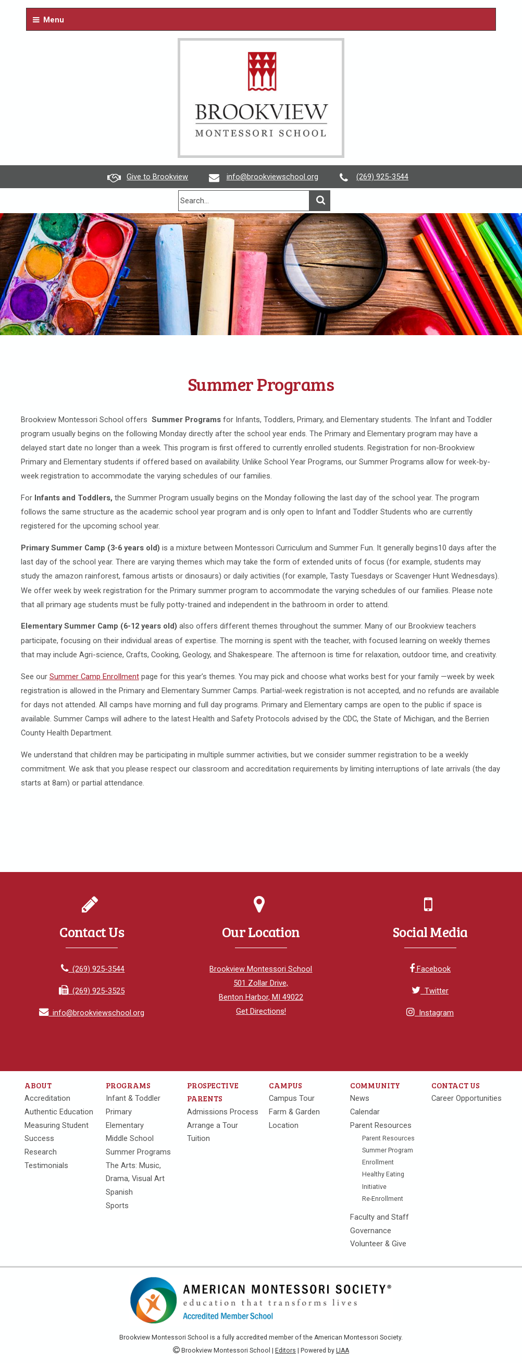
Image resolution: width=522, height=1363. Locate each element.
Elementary (125, 1125)
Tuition (198, 1138)
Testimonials (46, 1165)
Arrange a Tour (212, 1125)
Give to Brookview (157, 176)
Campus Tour (292, 1098)
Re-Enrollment (382, 1198)
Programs (128, 1085)
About (38, 1085)
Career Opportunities (466, 1098)
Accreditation (47, 1098)
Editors (285, 1350)
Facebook (430, 969)
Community (375, 1085)
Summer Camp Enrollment (94, 676)
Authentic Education (58, 1111)
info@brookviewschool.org (272, 176)
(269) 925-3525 (92, 991)
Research (40, 1152)
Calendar (365, 1111)
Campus (285, 1085)
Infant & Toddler (133, 1098)
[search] (243, 200)
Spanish (119, 1192)
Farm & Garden (294, 1111)
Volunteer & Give (378, 1243)
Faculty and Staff (379, 1217)
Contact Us (455, 1085)
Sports (117, 1205)
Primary (119, 1111)
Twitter (430, 991)
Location (284, 1125)
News (359, 1098)
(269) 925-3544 (382, 176)
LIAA (342, 1350)
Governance (370, 1230)
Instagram (430, 1012)
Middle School (130, 1138)
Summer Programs (138, 1152)
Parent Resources (381, 1125)
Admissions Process (222, 1111)
